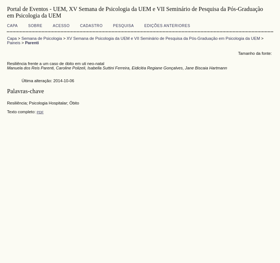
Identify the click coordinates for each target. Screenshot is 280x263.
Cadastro (91, 26)
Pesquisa (123, 26)
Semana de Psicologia (42, 38)
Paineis (13, 43)
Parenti (32, 43)
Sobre (35, 26)
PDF (40, 112)
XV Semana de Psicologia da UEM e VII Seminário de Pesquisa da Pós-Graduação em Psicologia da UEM (163, 38)
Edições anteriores (167, 26)
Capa (12, 26)
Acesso (61, 26)
